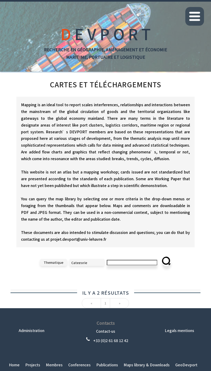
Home (14, 364)
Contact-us (105, 331)
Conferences (79, 364)
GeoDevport (186, 364)
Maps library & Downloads (147, 364)
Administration (31, 330)
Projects (32, 364)
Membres (54, 364)
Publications (107, 364)
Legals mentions (179, 330)
